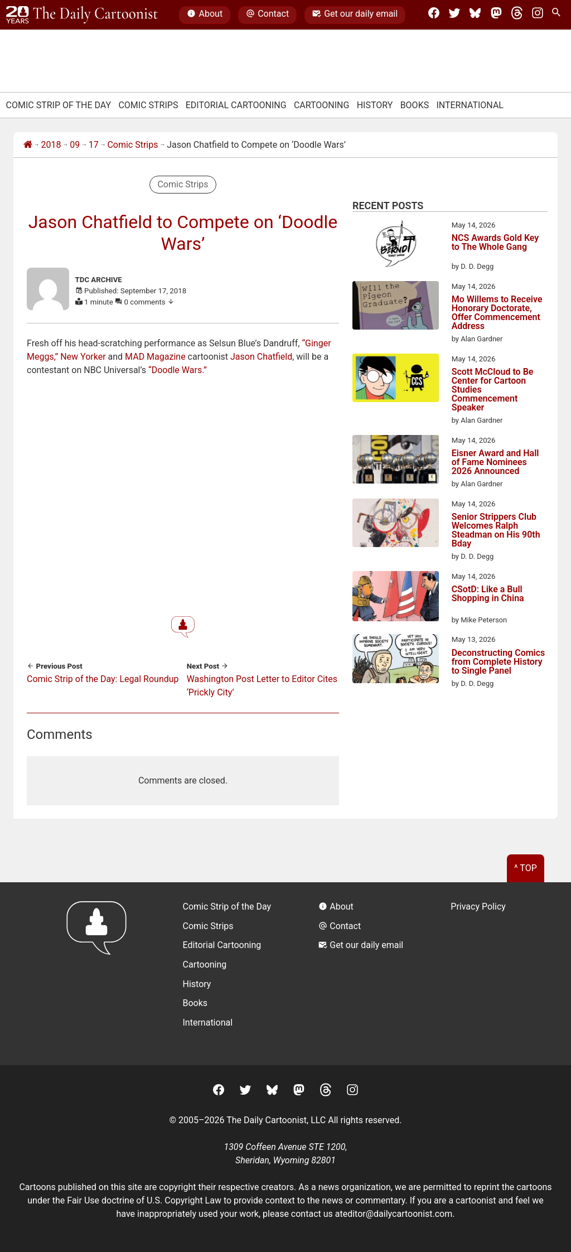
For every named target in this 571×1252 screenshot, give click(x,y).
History (375, 105)
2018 (51, 144)
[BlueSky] (475, 15)
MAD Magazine (155, 356)
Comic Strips (148, 105)
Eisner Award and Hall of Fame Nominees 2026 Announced (495, 462)
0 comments (149, 302)
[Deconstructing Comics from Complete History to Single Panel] (395, 660)
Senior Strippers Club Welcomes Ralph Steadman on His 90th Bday (496, 530)
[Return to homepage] (100, 973)
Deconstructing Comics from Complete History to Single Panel (498, 662)
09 (75, 144)
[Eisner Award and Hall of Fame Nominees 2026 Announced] (395, 461)
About (204, 15)
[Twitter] (454, 15)
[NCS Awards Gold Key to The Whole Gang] (395, 246)
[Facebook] (434, 15)
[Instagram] (537, 15)
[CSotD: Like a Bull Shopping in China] (395, 598)
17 (94, 144)
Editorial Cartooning (236, 105)
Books (414, 105)
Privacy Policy (478, 906)
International (470, 105)
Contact (267, 15)
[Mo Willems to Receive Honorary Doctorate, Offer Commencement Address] (395, 307)
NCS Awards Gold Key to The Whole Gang (495, 243)
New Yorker (82, 356)
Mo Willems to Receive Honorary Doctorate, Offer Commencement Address (497, 313)
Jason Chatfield (261, 356)
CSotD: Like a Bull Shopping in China (488, 594)
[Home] (27, 145)
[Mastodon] (496, 15)
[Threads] (517, 15)
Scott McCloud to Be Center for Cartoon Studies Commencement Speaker (493, 390)
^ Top (525, 868)
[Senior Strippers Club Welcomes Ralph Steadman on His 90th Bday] (395, 525)
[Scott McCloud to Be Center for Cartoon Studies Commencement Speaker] (395, 380)
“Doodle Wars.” (177, 370)
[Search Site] (558, 15)
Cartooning (322, 105)
